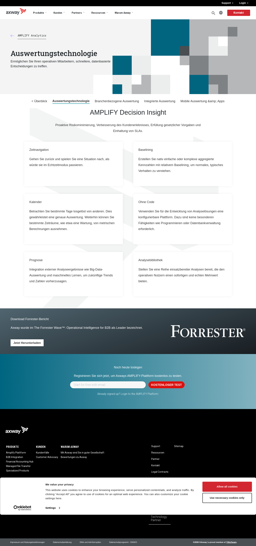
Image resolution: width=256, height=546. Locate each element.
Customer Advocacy (47, 457)
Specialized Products (17, 470)
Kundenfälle (42, 452)
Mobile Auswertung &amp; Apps (202, 101)
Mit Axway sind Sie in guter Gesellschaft (82, 452)
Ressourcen (98, 12)
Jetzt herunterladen (27, 343)
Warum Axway (123, 12)
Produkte (38, 12)
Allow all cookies (227, 517)
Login (243, 3)
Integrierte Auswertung (159, 101)
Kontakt (238, 12)
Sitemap (178, 446)
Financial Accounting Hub (19, 461)
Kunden (57, 12)
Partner (155, 459)
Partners (77, 12)
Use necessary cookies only (227, 529)
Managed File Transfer (18, 466)
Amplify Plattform (16, 452)
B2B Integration (14, 457)
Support (227, 3)
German (221, 13)
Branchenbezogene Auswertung (117, 101)
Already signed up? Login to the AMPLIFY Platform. (128, 394)
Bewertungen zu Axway (74, 457)
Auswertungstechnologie (71, 101)
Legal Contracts (159, 471)
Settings (50, 539)
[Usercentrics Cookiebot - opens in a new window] (22, 539)
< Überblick (39, 101)
